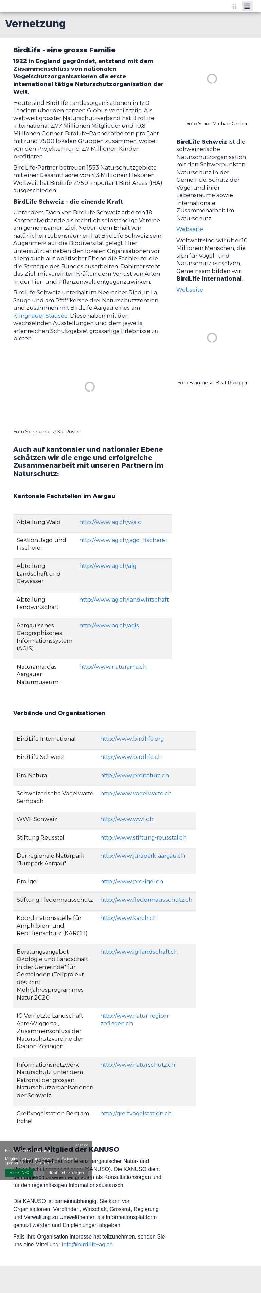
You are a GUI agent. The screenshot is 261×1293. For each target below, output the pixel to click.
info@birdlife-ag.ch (87, 1244)
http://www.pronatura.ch (134, 775)
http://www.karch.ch (128, 917)
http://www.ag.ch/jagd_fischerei (123, 540)
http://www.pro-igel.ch (131, 881)
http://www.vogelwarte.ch (136, 793)
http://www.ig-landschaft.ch (139, 951)
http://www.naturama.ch (113, 666)
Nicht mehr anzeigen (66, 1156)
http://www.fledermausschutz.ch (146, 899)
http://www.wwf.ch (126, 819)
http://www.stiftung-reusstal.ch (143, 837)
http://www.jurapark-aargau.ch (142, 855)
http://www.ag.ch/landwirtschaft (124, 599)
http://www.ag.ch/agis (109, 625)
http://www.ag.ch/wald (110, 521)
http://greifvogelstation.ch (136, 1113)
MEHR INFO (19, 1156)
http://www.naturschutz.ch (137, 1064)
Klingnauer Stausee (40, 315)
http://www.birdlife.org (132, 738)
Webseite (189, 229)
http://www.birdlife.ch (131, 756)
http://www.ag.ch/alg (107, 565)
